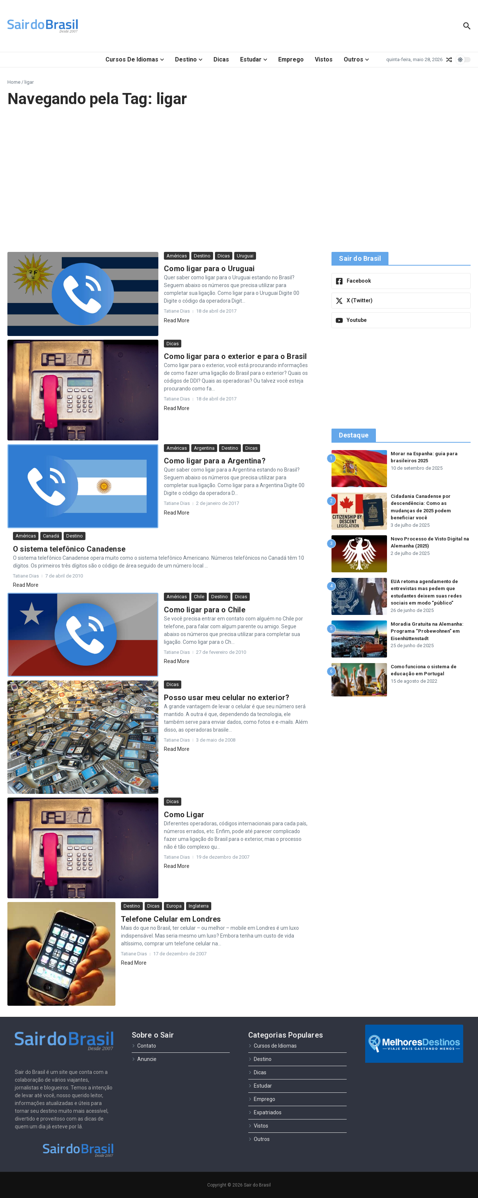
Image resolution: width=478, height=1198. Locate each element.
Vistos (324, 59)
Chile (199, 596)
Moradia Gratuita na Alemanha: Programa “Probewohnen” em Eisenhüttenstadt (428, 631)
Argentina (204, 448)
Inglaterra (199, 906)
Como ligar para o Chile (204, 609)
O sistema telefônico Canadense (69, 549)
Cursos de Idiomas (134, 59)
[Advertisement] (239, 180)
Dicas (221, 59)
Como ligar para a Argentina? (215, 460)
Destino (188, 59)
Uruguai (245, 256)
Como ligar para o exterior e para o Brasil (235, 356)
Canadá (51, 536)
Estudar (253, 59)
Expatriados (265, 1112)
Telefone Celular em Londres (171, 919)
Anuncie (144, 1059)
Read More (176, 320)
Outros (356, 59)
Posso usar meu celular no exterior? (226, 697)
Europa (174, 906)
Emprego (291, 59)
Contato (144, 1046)
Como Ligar (184, 814)
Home (13, 82)
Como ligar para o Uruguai (209, 268)
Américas (176, 256)
